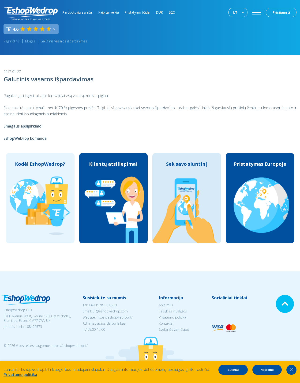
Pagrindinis (12, 41)
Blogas (30, 41)
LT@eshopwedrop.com (110, 311)
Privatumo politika (172, 317)
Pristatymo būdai (137, 12)
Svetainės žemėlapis (174, 329)
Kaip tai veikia (108, 12)
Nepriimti (267, 370)
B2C (172, 12)
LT (235, 12)
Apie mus (166, 305)
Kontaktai (166, 323)
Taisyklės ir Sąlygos (173, 311)
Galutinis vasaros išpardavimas (64, 41)
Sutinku (233, 370)
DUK (159, 12)
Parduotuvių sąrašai (77, 12)
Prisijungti (281, 12)
